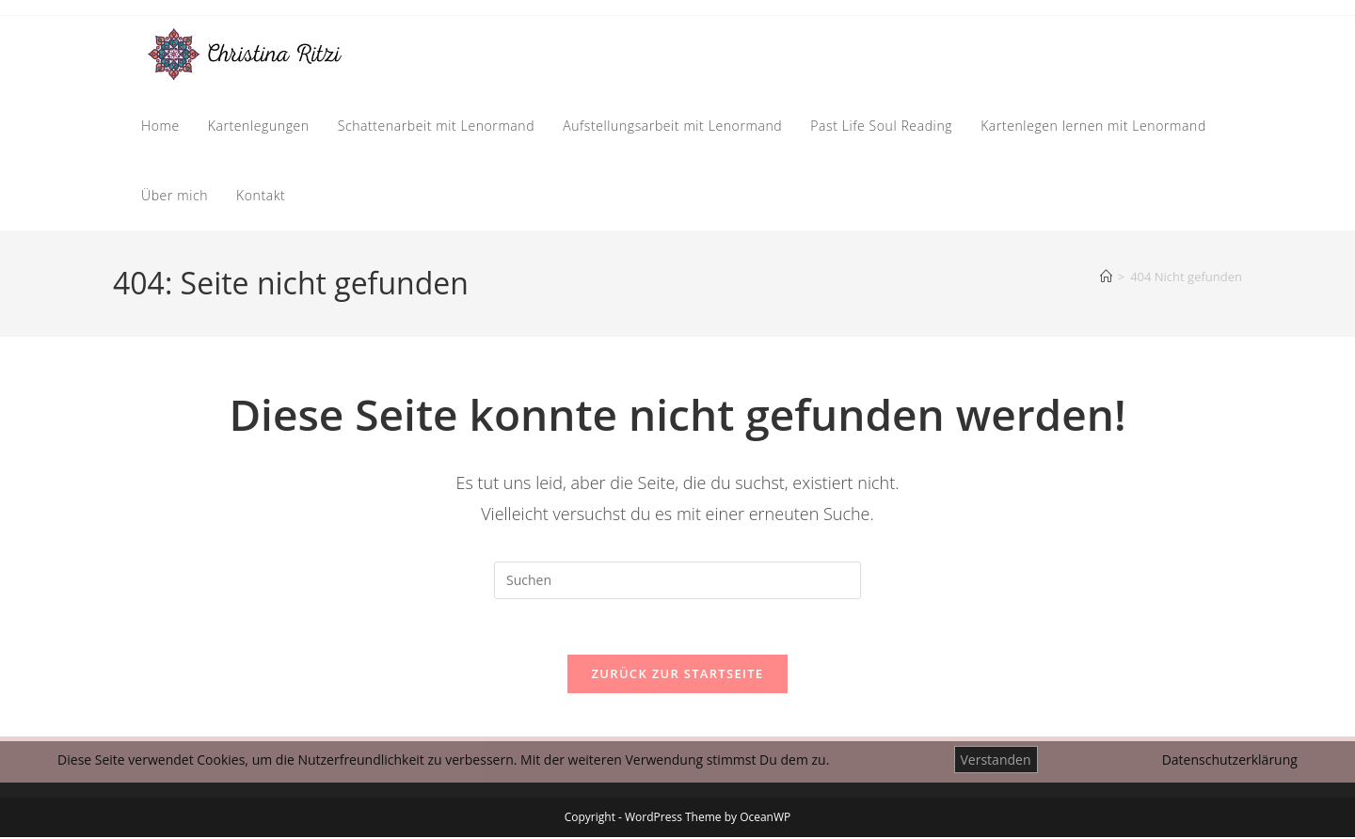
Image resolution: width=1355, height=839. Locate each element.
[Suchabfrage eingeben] (677, 580)
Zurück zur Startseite (678, 675)
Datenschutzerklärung (1230, 759)
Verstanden (996, 759)
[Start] (1106, 276)
